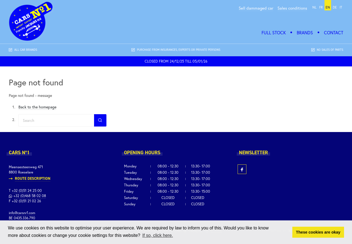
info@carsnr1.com (22, 213)
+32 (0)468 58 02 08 (29, 195)
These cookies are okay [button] (318, 232)
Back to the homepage (37, 107)
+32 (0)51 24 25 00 (27, 190)
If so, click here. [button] (157, 235)
